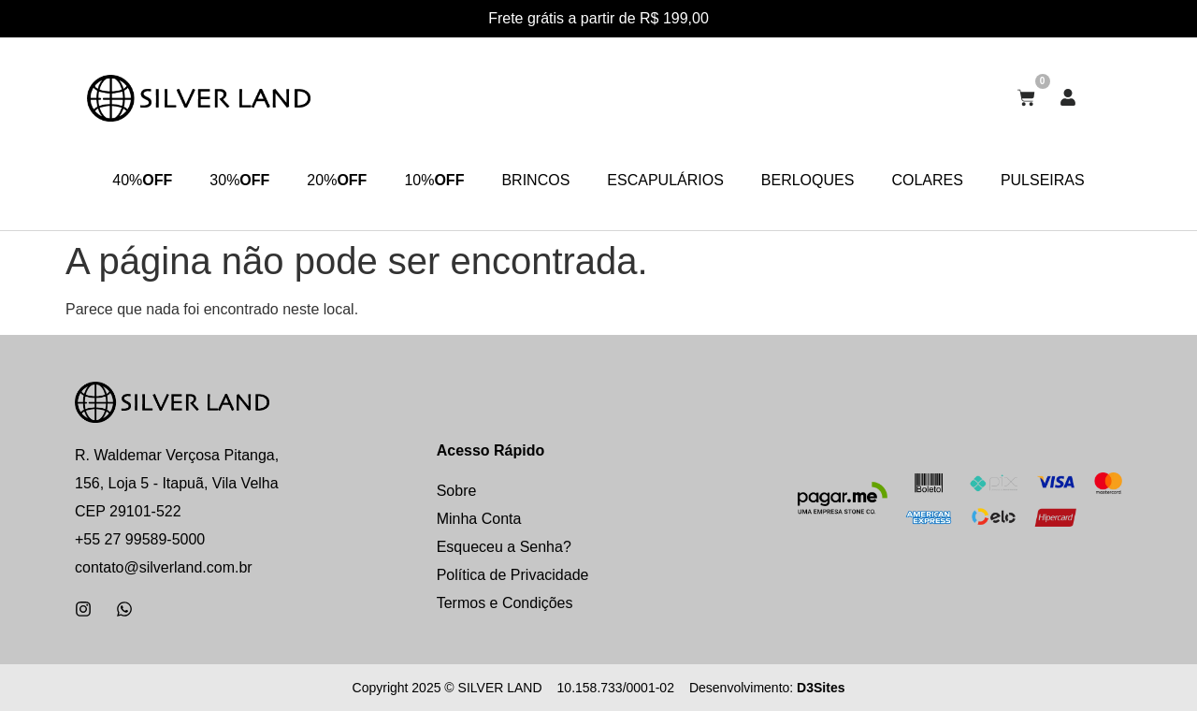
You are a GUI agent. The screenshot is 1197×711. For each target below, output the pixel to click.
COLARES (926, 180)
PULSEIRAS (1043, 180)
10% (434, 180)
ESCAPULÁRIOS (665, 180)
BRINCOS (535, 180)
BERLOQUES (808, 180)
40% (142, 180)
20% (337, 180)
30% (239, 180)
